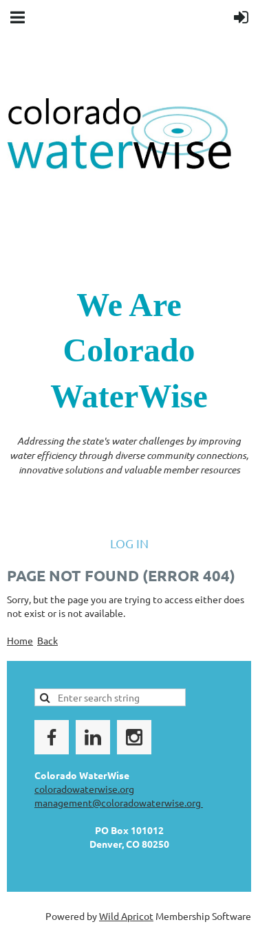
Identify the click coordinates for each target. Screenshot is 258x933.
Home (20, 640)
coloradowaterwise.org (84, 789)
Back (47, 640)
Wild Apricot (126, 916)
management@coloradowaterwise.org (118, 802)
